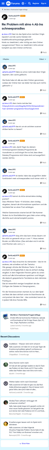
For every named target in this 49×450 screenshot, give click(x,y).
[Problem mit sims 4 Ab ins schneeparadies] (17, 19)
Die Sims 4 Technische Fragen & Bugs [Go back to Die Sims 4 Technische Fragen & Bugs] (14, 9)
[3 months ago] (23, 354)
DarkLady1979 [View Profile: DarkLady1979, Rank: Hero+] (14, 16)
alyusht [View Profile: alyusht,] (11, 373)
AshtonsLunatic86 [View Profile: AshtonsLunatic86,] (15, 392)
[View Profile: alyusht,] (6, 364)
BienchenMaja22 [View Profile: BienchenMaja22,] (15, 414)
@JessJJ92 (7, 34)
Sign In (43, 3)
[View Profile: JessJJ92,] (4, 67)
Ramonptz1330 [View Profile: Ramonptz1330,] (14, 435)
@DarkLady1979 (8, 72)
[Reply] (43, 52)
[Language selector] (24, 3)
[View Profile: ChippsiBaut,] (6, 345)
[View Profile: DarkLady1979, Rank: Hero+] (4, 17)
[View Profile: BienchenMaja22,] (6, 402)
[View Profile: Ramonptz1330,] (6, 424)
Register (36, 3)
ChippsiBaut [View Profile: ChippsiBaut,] (13, 355)
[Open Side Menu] (3, 3)
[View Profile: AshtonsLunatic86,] (6, 383)
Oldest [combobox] (42, 59)
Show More (24, 443)
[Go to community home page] (13, 3)
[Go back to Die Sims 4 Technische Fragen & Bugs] (28, 315)
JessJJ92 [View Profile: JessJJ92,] (11, 66)
